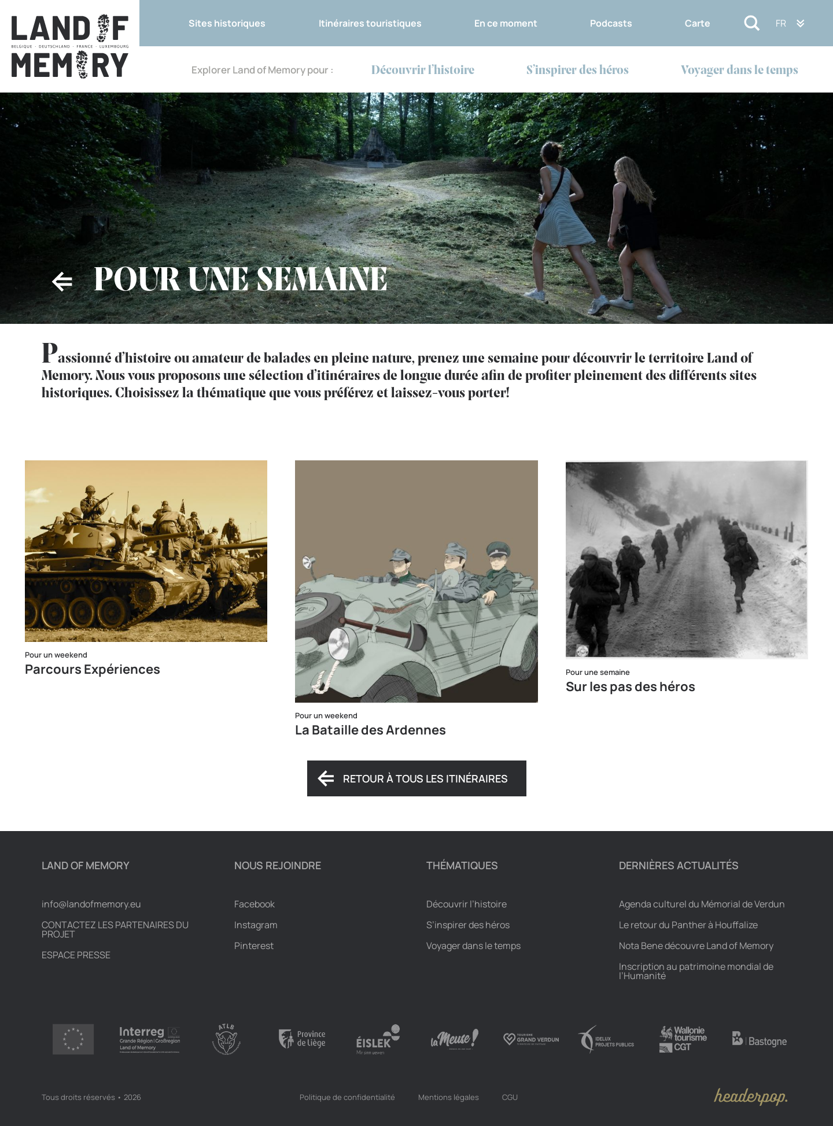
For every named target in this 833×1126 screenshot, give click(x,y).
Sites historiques (227, 23)
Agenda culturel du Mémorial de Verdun (702, 904)
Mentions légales (448, 1097)
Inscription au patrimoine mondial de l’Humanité (696, 971)
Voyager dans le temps (739, 70)
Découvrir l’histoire (422, 70)
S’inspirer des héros (577, 70)
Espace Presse (76, 954)
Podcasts (611, 23)
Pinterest (254, 945)
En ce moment (505, 23)
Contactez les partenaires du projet (115, 929)
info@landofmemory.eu (91, 904)
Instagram (256, 924)
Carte (697, 23)
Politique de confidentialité (347, 1097)
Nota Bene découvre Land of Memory (696, 945)
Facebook (254, 904)
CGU (510, 1097)
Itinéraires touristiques (370, 23)
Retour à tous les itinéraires (425, 778)
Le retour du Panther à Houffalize (688, 924)
